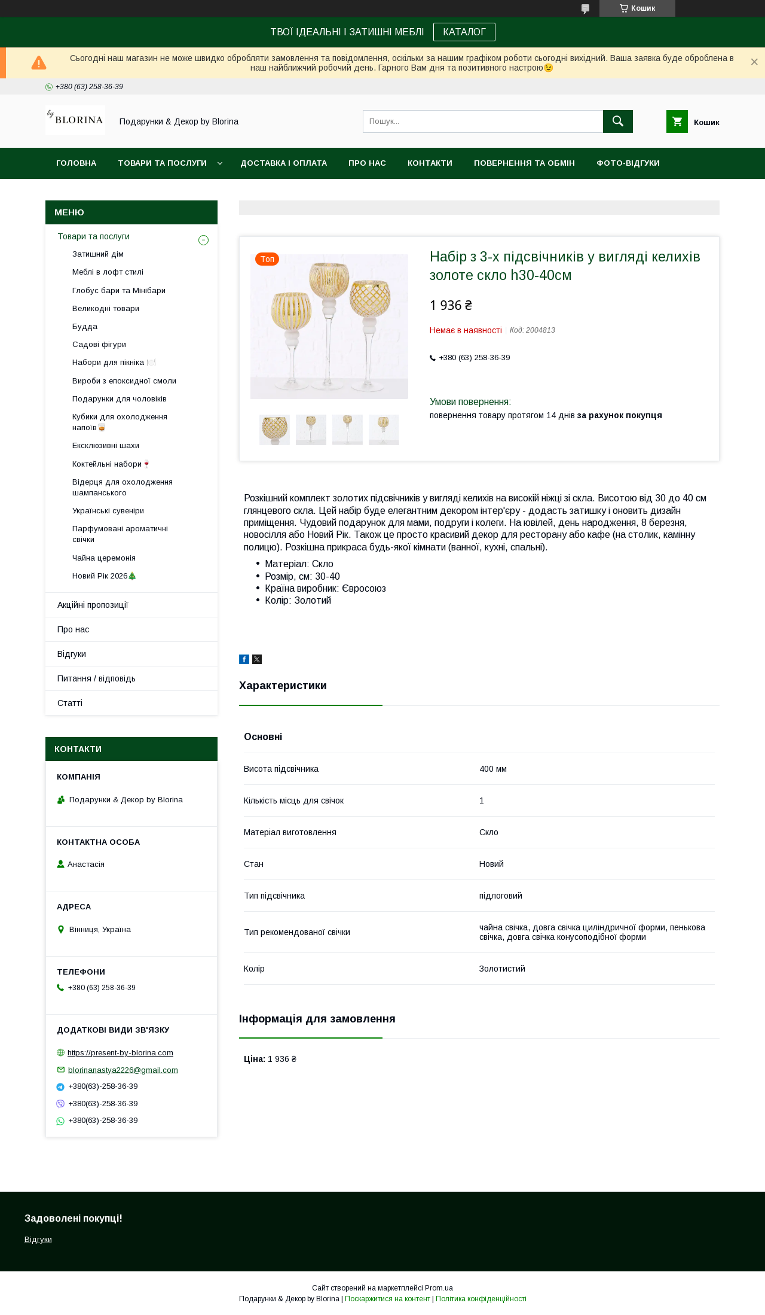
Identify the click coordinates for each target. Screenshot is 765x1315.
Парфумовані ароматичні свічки (120, 534)
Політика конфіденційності (481, 1299)
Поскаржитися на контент (387, 1299)
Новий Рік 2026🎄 (104, 575)
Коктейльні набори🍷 (111, 463)
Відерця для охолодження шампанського (122, 487)
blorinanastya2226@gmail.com (123, 1069)
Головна (76, 163)
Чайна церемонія (104, 557)
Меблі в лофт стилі (107, 271)
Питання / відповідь (96, 678)
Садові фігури (99, 344)
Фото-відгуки (628, 163)
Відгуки (71, 654)
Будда (84, 326)
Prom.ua (439, 1288)
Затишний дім (98, 253)
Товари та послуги (162, 163)
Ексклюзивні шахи (105, 445)
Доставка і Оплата (283, 163)
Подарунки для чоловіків (119, 398)
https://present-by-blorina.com (120, 1052)
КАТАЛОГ (464, 32)
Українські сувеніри (108, 510)
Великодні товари (105, 308)
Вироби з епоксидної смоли (124, 380)
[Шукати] (618, 121)
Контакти (430, 163)
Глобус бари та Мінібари (119, 290)
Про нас (367, 163)
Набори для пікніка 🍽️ (114, 362)
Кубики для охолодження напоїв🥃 (119, 422)
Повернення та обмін (524, 163)
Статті (69, 703)
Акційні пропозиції (92, 605)
